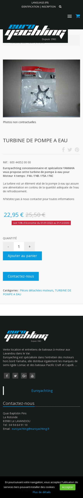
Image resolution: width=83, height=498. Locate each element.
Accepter (67, 487)
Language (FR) (40, 2)
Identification (30, 6)
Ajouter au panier (22, 255)
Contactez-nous (21, 276)
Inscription (49, 6)
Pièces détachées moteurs (36, 290)
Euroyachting (42, 390)
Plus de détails (42, 492)
